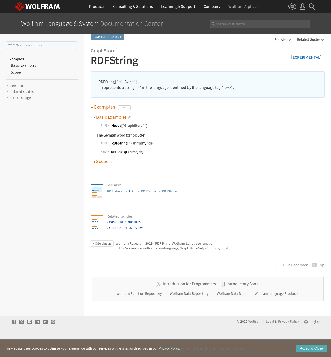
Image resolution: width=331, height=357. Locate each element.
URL (132, 191)
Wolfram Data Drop (232, 309)
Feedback (295, 264)
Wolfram (254, 338)
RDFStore (169, 191)
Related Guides (308, 39)
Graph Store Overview (126, 227)
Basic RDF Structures (125, 221)
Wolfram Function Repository (140, 309)
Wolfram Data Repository (189, 309)
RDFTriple (148, 191)
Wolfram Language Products (276, 309)
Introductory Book (242, 300)
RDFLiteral (115, 191)
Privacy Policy (288, 338)
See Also (281, 39)
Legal (270, 338)
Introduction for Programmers (189, 300)
